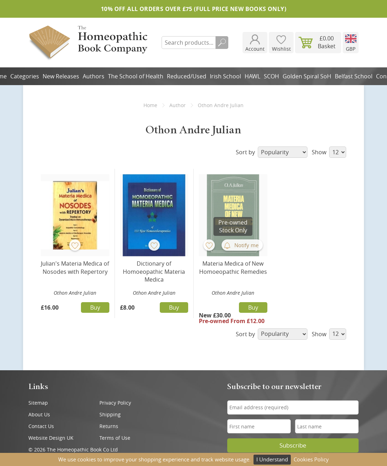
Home (150, 105)
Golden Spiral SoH (307, 76)
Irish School (225, 76)
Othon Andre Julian (75, 292)
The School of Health (135, 76)
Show (329, 152)
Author (177, 105)
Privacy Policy (115, 402)
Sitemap (38, 402)
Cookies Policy (311, 459)
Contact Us (41, 426)
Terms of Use (114, 437)
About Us (39, 414)
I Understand (272, 459)
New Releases (61, 76)
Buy (95, 307)
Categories (24, 76)
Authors (93, 76)
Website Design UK (50, 437)
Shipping (110, 414)
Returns (108, 426)
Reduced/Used (186, 76)
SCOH (271, 76)
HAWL (252, 76)
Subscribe (292, 445)
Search (222, 42)
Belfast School (353, 76)
